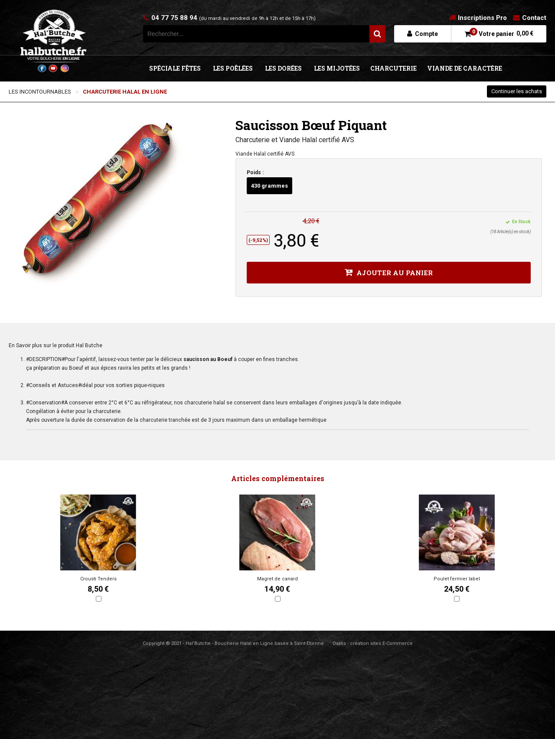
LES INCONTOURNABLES (40, 91)
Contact (534, 18)
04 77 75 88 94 (233, 18)
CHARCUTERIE (393, 68)
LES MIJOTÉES (337, 68)
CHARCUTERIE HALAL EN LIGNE (125, 91)
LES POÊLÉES (233, 68)
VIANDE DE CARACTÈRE (464, 68)
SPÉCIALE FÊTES (175, 68)
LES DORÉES (283, 68)
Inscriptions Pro (482, 18)
